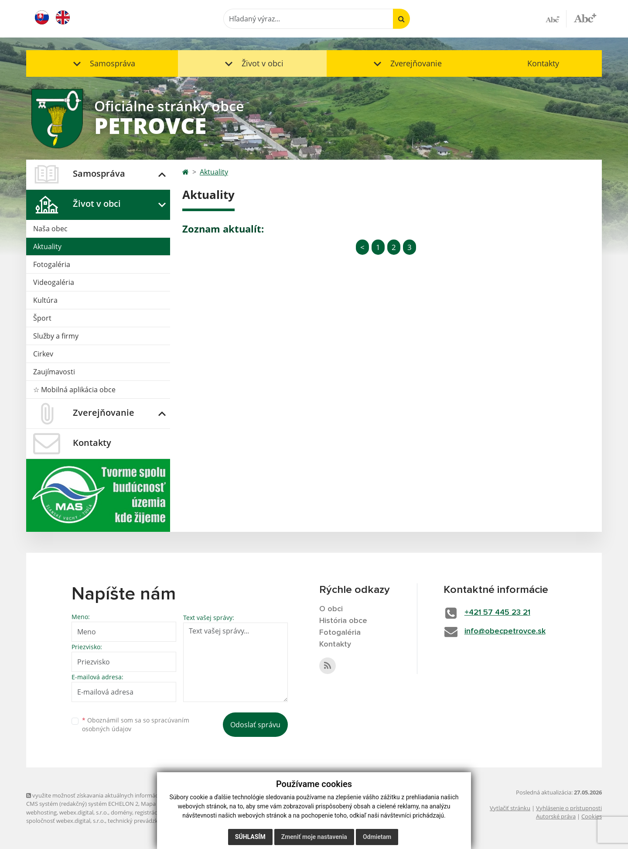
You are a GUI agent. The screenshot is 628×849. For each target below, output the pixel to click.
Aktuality (47, 246)
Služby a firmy (55, 336)
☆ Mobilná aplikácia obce (74, 389)
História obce (343, 621)
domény (121, 812)
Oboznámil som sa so (135, 724)
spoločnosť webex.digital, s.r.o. (65, 821)
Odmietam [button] (377, 836)
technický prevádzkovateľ (141, 821)
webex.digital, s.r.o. (83, 812)
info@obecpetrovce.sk (505, 631)
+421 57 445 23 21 (497, 612)
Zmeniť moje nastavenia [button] (314, 836)
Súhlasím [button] (250, 836)
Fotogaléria (51, 264)
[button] (102, 63)
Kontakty (543, 63)
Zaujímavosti (54, 372)
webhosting (41, 812)
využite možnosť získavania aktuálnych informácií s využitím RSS (112, 795)
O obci (331, 609)
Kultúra (45, 300)
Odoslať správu (255, 724)
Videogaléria (53, 282)
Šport (42, 318)
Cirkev (43, 354)
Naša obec (50, 228)
